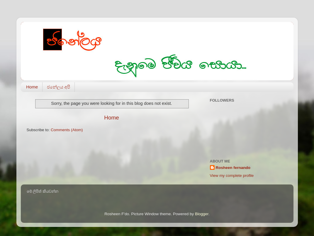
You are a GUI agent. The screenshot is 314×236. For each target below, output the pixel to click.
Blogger (201, 214)
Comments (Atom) (67, 130)
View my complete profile (232, 175)
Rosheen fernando (233, 167)
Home (32, 86)
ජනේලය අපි (58, 86)
